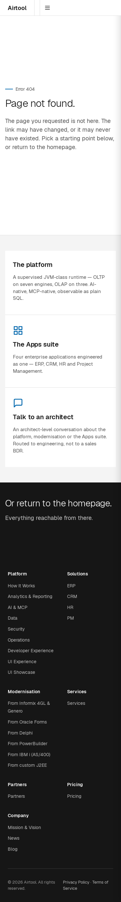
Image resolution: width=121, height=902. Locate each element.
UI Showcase (21, 672)
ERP (71, 586)
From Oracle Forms (27, 722)
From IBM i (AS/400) (29, 754)
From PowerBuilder (27, 743)
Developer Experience (31, 651)
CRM (72, 596)
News (13, 838)
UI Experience (22, 661)
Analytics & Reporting (30, 596)
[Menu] (47, 7)
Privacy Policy (76, 882)
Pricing (74, 796)
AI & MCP (17, 607)
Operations (19, 640)
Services (76, 703)
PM (70, 618)
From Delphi (20, 733)
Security (16, 629)
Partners (16, 796)
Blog (12, 849)
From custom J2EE (27, 765)
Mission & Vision (24, 827)
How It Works (21, 586)
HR (70, 607)
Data (12, 618)
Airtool (17, 8)
